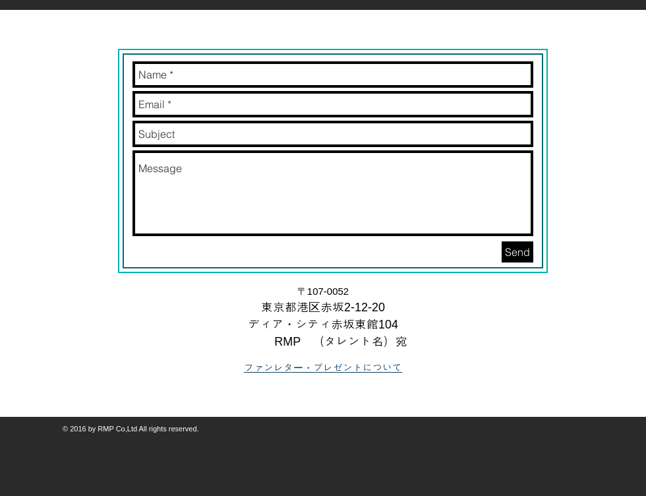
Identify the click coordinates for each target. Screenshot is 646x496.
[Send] (517, 252)
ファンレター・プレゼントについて (323, 367)
